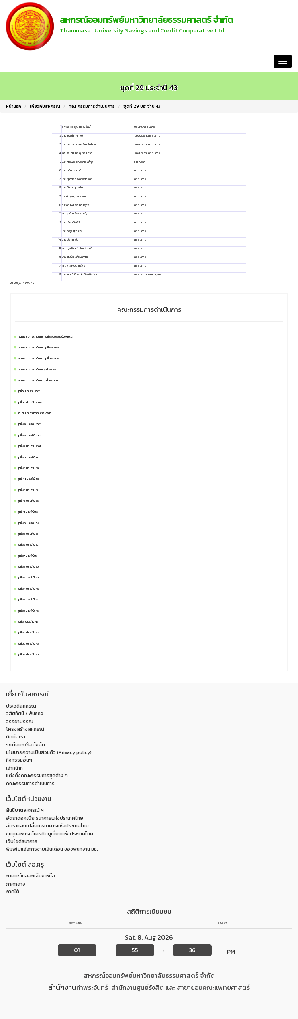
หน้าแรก (16, 61)
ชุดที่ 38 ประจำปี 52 (28, 545)
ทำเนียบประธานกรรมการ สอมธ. (35, 413)
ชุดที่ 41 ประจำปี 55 (28, 512)
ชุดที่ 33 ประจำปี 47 (28, 600)
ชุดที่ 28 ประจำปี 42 (28, 655)
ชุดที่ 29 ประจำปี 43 (142, 106)
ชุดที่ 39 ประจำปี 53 (28, 534)
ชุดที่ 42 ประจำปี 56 (28, 501)
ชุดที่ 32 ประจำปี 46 (28, 611)
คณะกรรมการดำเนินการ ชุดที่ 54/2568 (38, 358)
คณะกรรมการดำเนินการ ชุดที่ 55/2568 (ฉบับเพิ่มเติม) (45, 337)
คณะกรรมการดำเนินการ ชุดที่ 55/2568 (38, 348)
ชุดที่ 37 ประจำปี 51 (27, 556)
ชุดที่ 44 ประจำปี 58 (28, 479)
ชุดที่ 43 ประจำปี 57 (28, 490)
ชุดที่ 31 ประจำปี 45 (28, 622)
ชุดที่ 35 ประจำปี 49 (28, 578)
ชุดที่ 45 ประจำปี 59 (28, 468)
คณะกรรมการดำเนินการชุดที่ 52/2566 (38, 380)
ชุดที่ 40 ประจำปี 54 (28, 523)
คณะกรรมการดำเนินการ (92, 106)
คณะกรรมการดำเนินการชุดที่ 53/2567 (37, 370)
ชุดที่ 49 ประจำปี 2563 (29, 424)
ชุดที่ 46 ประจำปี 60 (28, 457)
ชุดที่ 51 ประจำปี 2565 (29, 391)
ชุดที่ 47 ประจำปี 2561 (29, 446)
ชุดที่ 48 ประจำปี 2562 (29, 435)
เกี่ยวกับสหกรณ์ (45, 106)
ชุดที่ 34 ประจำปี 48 (28, 589)
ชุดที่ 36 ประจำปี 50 (28, 567)
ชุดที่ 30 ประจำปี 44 (28, 633)
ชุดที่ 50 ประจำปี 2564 (29, 402)
